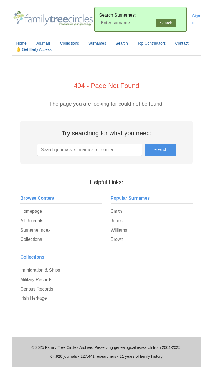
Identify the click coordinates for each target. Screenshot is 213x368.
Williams (119, 230)
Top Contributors (151, 43)
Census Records (36, 289)
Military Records (36, 279)
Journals (43, 43)
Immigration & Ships (40, 270)
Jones (117, 220)
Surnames (97, 43)
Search (122, 43)
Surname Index (35, 230)
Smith (116, 211)
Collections (69, 43)
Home (21, 43)
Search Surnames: (117, 15)
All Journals (31, 220)
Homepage (31, 211)
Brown (117, 239)
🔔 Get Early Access (33, 49)
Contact (181, 43)
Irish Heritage (33, 298)
